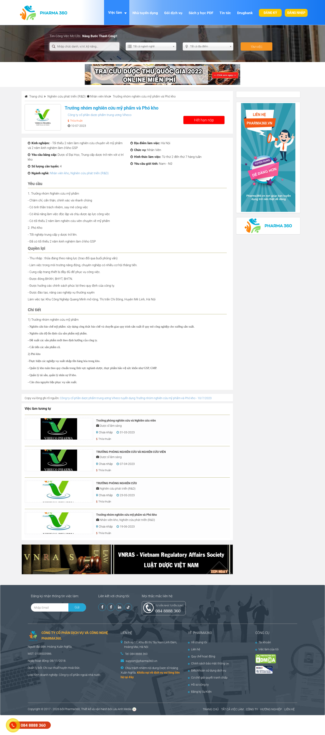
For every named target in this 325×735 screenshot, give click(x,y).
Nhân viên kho (99, 96)
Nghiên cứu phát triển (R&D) (89, 173)
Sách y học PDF (201, 13)
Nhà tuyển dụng (145, 13)
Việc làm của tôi (267, 649)
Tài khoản (263, 642)
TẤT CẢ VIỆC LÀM (232, 709)
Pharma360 (72, 709)
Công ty (64, 674)
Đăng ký (270, 13)
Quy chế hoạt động (201, 656)
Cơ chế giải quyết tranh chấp (208, 677)
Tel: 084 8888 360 (136, 654)
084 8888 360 (168, 610)
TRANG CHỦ (211, 709)
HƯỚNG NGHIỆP (271, 709)
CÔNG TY (252, 709)
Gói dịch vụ (173, 13)
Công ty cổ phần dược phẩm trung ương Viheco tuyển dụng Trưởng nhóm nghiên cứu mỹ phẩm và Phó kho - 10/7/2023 (136, 398)
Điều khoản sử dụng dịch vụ (207, 670)
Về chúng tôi (197, 642)
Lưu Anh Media (122, 709)
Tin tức (225, 13)
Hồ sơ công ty (198, 684)
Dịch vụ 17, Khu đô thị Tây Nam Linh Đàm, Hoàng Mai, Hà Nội (150, 644)
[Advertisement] (75, 724)
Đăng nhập (296, 13)
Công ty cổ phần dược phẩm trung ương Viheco (99, 115)
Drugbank (245, 13)
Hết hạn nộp (204, 120)
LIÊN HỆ (289, 709)
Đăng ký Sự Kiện (200, 691)
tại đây (129, 677)
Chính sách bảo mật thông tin (208, 663)
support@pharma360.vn (141, 661)
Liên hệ (194, 649)
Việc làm (115, 12)
